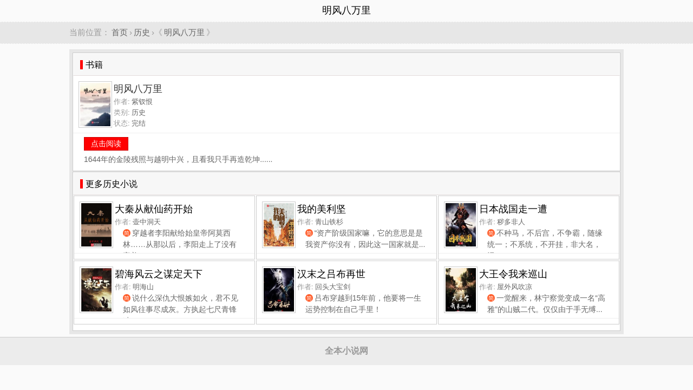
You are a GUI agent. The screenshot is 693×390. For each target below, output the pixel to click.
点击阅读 (106, 143)
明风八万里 (184, 32)
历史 (142, 32)
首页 (120, 32)
